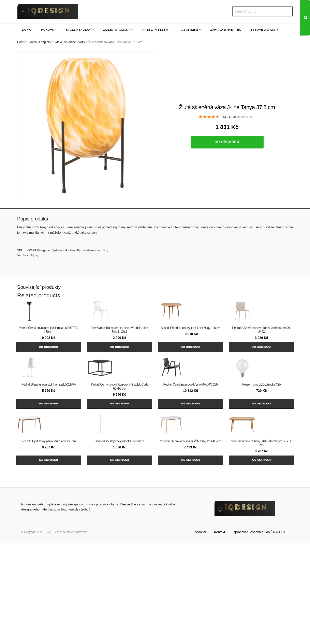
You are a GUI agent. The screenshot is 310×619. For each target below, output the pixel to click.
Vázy (81, 42)
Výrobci (200, 608)
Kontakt (219, 608)
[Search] (305, 17)
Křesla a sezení (155, 29)
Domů (26, 29)
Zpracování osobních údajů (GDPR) (259, 608)
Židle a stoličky (116, 29)
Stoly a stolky (78, 29)
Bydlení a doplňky (39, 42)
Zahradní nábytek (225, 29)
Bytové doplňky (264, 29)
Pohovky (48, 29)
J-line (34, 255)
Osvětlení (189, 29)
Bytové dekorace (65, 42)
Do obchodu (227, 142)
